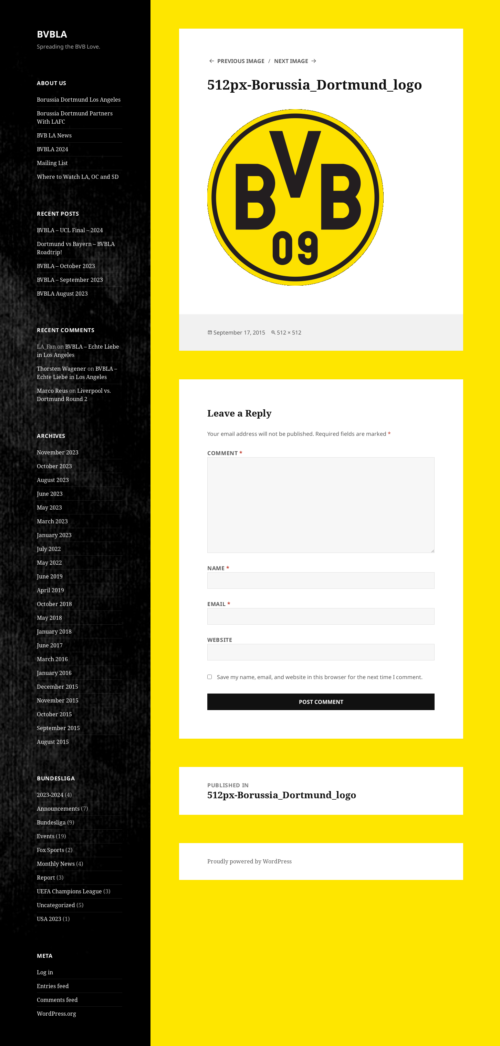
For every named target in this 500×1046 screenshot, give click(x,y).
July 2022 (49, 549)
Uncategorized (56, 905)
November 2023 (58, 452)
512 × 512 (289, 332)
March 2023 (52, 521)
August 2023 (53, 480)
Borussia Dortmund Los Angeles (79, 99)
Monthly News (56, 864)
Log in (45, 972)
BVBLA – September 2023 (70, 280)
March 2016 (52, 659)
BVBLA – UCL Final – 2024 (70, 230)
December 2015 (57, 686)
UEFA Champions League (69, 891)
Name (218, 568)
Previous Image (240, 61)
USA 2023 (49, 919)
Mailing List (52, 163)
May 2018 (49, 618)
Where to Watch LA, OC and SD (78, 177)
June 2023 (50, 494)
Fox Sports (50, 850)
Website (219, 640)
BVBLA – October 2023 (66, 266)
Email (218, 604)
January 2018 (54, 631)
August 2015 (53, 742)
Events (45, 836)
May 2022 (49, 562)
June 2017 (50, 645)
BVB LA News (54, 135)
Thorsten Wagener (61, 368)
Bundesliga (51, 822)
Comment (225, 453)
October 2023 (54, 466)
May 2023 (49, 507)
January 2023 (54, 535)
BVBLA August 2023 (62, 293)
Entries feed (53, 986)
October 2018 (54, 604)
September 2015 (58, 728)
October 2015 (54, 714)
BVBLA (52, 34)
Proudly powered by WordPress (249, 861)
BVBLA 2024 (52, 149)
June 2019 (50, 576)
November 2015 (58, 700)
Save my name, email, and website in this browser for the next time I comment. (320, 677)
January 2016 (54, 673)
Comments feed (57, 1000)
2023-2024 (50, 795)
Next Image (291, 61)
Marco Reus (52, 390)
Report (46, 877)
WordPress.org (56, 1013)
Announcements (58, 808)
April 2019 (50, 590)
